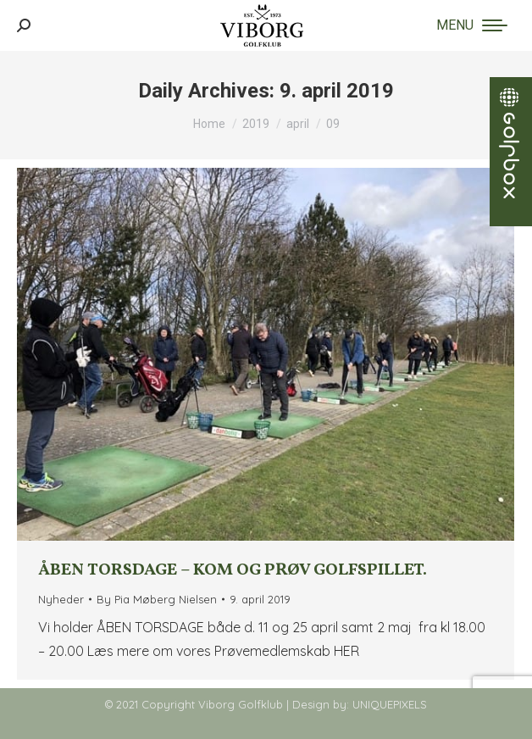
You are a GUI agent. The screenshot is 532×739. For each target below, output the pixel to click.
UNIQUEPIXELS (389, 704)
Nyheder (61, 599)
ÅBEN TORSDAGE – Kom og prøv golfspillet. (232, 570)
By (157, 599)
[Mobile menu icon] (472, 25)
